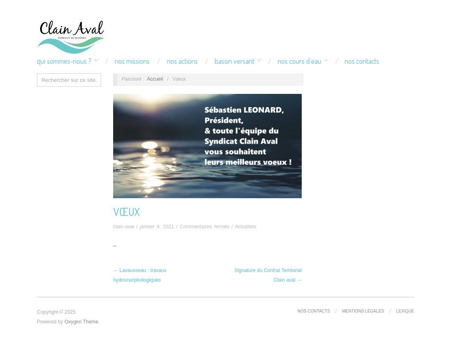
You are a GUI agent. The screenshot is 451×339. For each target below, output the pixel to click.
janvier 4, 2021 (157, 226)
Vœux (126, 211)
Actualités (245, 226)
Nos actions (182, 61)
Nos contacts (362, 61)
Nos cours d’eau (299, 61)
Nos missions (132, 61)
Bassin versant (234, 61)
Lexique (405, 311)
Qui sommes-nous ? (64, 61)
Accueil (155, 79)
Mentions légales (363, 311)
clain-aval (123, 226)
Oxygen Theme (81, 322)
